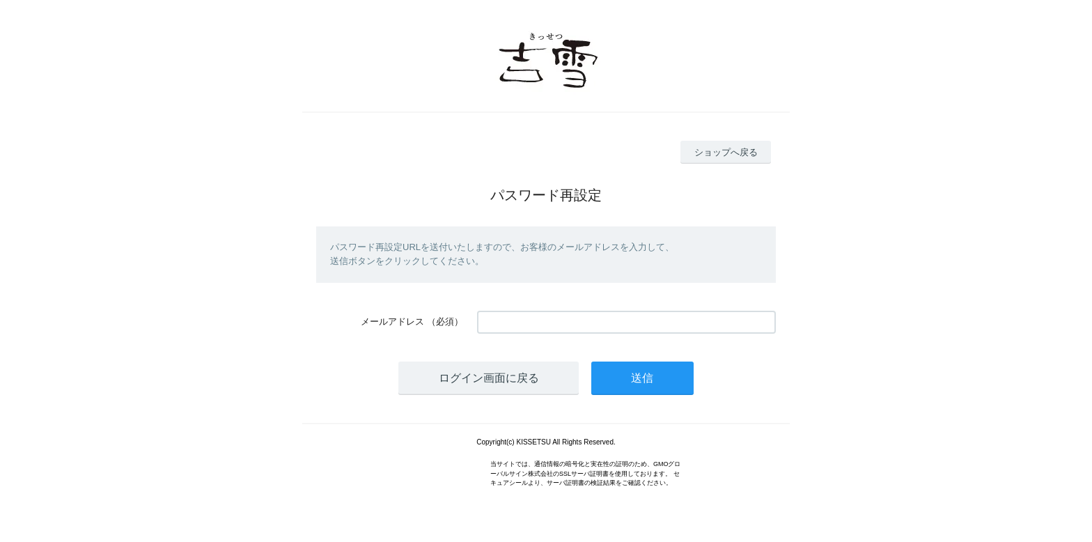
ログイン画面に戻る (489, 378)
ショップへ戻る (726, 152)
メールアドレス (392, 321)
